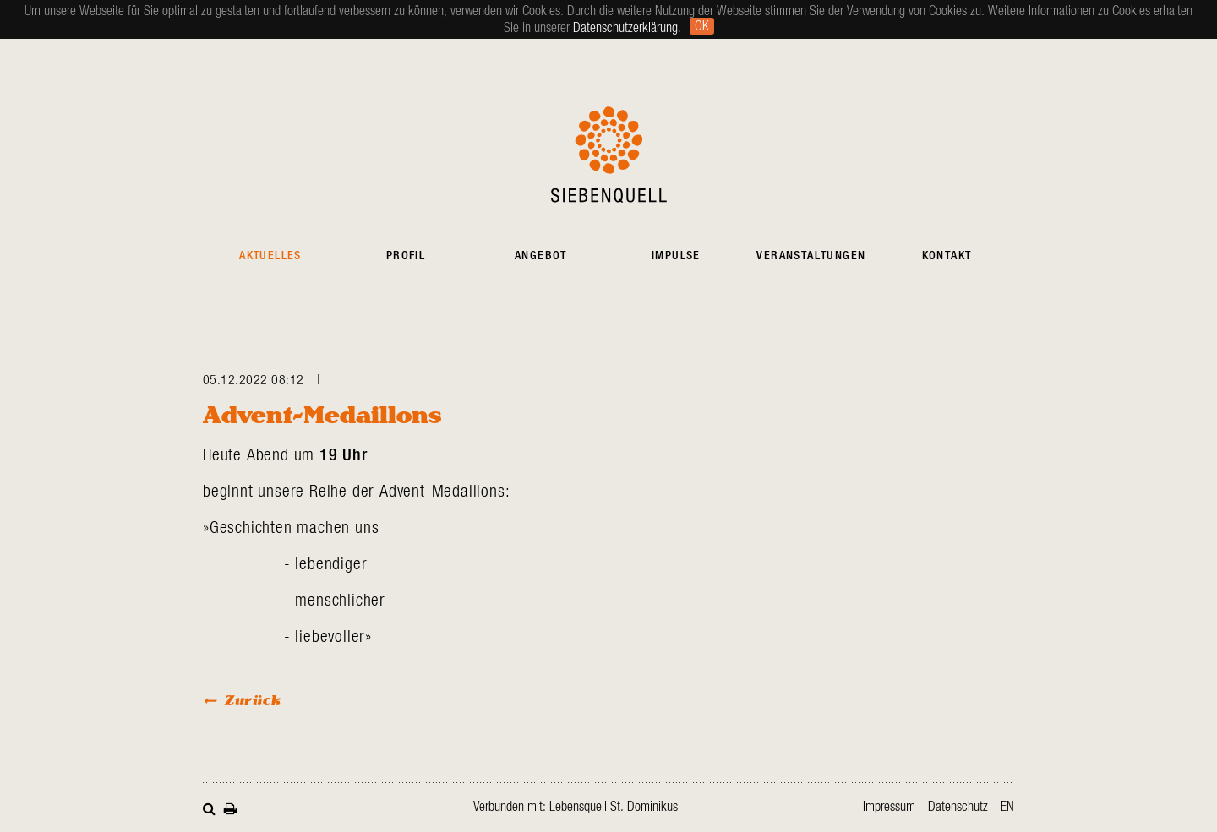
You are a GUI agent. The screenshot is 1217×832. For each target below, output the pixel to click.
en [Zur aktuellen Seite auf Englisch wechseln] (1007, 806)
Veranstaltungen (810, 256)
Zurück (253, 700)
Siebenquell (609, 154)
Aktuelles (270, 256)
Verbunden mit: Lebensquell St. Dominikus (575, 806)
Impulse (676, 256)
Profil (405, 256)
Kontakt (947, 256)
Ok (702, 26)
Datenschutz (958, 806)
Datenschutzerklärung (625, 28)
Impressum (889, 806)
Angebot (541, 256)
